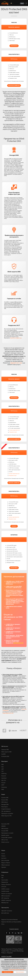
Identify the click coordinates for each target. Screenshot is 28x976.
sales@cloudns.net (18, 643)
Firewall (3, 782)
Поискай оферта (14, 567)
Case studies (4, 880)
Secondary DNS (5, 824)
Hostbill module (5, 891)
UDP (2, 769)
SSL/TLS (3, 780)
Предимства (4, 882)
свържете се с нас (16, 363)
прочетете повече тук (16, 338)
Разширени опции (13, 432)
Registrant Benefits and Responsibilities (11, 922)
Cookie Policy (5, 951)
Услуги (3, 794)
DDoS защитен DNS (6, 752)
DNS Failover (4, 802)
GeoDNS (3, 754)
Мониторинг (4, 761)
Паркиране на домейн (7, 813)
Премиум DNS (5, 749)
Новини (3, 856)
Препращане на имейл (7, 833)
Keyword (3, 776)
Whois (2, 924)
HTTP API (3, 886)
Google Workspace (6, 809)
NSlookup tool (4, 902)
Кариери (3, 867)
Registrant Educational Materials (9, 919)
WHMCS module (5, 889)
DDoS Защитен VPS (6, 815)
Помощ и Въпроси (6, 884)
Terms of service (6, 949)
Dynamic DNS (4, 797)
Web (2, 766)
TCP (2, 771)
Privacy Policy (17, 949)
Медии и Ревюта (5, 862)
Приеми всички (7, 972)
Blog (2, 875)
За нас (3, 853)
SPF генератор (5, 898)
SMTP (2, 785)
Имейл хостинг (5, 842)
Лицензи (10, 953)
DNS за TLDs (4, 839)
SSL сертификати (6, 811)
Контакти (3, 858)
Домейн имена (5, 835)
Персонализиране (20, 972)
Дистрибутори (5, 913)
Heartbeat (3, 778)
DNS (2, 764)
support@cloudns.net (8, 713)
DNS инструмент (5, 896)
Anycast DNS (4, 830)
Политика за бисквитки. (16, 969)
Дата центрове (5, 860)
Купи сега (14, 526)
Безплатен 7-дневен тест (14, 482)
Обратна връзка (5, 865)
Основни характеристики (14, 430)
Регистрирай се (14, 45)
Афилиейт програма (6, 910)
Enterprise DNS (5, 756)
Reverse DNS (4, 800)
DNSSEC (3, 826)
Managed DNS (5, 804)
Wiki (2, 877)
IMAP (2, 789)
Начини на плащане (6, 893)
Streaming (4, 787)
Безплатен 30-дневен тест (14, 85)
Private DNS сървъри (6, 837)
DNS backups (4, 828)
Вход (22, 3)
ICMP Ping (3, 773)
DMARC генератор (6, 900)
